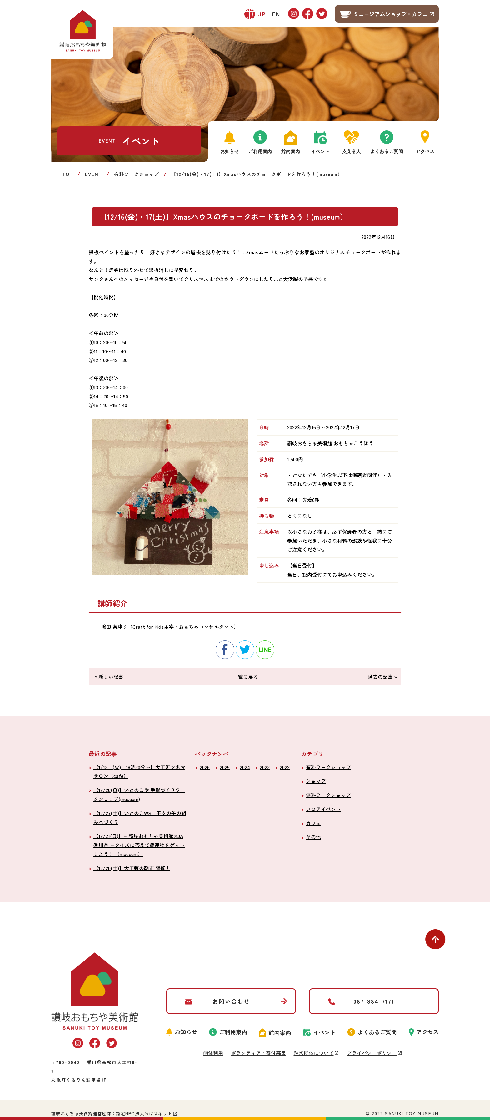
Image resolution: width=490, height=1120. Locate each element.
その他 (313, 836)
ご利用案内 (260, 151)
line (265, 649)
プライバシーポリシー (372, 1053)
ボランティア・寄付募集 (258, 1053)
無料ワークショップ (328, 795)
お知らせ (229, 151)
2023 (265, 767)
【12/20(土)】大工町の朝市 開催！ (131, 868)
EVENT (93, 174)
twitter (245, 649)
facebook (225, 649)
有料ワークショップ (136, 174)
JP (262, 14)
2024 (245, 767)
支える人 (351, 151)
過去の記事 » (382, 676)
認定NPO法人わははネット (144, 1113)
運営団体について (314, 1053)
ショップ (316, 781)
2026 (205, 767)
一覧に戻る (245, 676)
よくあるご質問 (386, 151)
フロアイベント (323, 809)
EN (276, 14)
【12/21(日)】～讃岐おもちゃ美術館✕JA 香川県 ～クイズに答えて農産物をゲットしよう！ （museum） (139, 845)
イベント (320, 151)
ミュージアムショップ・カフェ (390, 14)
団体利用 (213, 1053)
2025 (225, 767)
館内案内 (290, 151)
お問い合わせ (231, 1001)
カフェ (313, 823)
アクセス (425, 151)
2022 (285, 767)
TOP (67, 174)
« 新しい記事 (108, 676)
